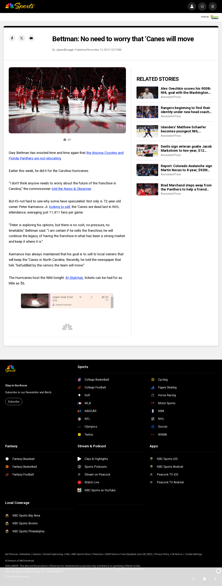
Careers (36, 554)
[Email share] (31, 38)
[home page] (20, 6)
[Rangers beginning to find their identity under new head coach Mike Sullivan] (147, 112)
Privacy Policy (162, 554)
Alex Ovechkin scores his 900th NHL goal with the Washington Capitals (186, 91)
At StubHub (74, 278)
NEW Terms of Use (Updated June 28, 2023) (129, 554)
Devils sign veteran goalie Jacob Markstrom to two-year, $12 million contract (186, 148)
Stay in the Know (16, 385)
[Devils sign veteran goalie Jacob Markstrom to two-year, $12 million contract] (147, 150)
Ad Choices (11, 554)
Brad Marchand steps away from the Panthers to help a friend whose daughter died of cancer (186, 187)
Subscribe (13, 401)
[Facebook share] (12, 38)
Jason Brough (64, 49)
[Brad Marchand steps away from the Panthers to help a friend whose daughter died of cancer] (147, 189)
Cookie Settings (193, 554)
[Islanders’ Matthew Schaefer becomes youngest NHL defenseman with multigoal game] (147, 131)
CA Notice (176, 554)
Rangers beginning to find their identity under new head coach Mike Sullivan (185, 110)
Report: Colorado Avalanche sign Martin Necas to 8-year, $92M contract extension (186, 168)
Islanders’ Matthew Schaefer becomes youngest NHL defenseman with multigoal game (183, 129)
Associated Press (171, 96)
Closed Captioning (53, 554)
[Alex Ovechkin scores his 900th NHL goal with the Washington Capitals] (147, 93)
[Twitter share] (21, 38)
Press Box (98, 554)
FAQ (67, 554)
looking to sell (59, 207)
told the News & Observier (71, 189)
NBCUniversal (26, 560)
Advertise (25, 554)
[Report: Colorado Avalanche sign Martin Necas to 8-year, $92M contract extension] (147, 170)
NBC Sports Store (81, 554)
